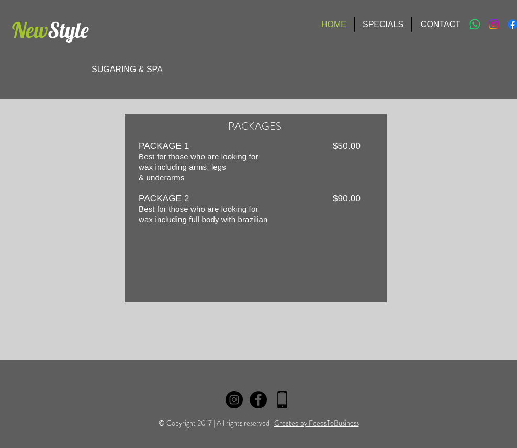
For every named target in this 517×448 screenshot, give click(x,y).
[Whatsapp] (474, 24)
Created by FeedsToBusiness (316, 423)
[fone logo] (282, 399)
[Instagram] (493, 24)
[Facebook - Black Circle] (258, 399)
